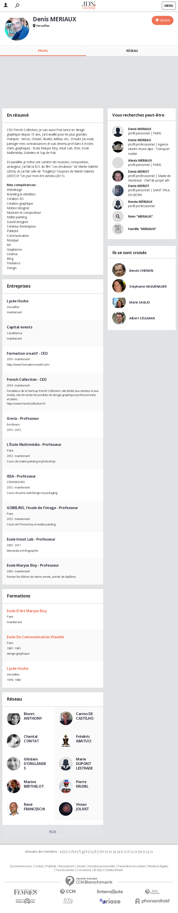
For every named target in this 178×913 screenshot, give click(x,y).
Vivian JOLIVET (82, 806)
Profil (43, 51)
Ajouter (165, 20)
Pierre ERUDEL (82, 784)
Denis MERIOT (138, 171)
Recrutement (66, 866)
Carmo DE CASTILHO (85, 716)
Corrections (84, 870)
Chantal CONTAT (31, 738)
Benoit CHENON (141, 270)
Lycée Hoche (17, 668)
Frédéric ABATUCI (83, 738)
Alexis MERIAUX (140, 160)
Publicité (51, 866)
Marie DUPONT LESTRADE (84, 764)
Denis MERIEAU (139, 140)
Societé (81, 866)
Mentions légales (158, 866)
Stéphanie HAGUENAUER (148, 286)
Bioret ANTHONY (33, 716)
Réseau (132, 51)
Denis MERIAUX (139, 129)
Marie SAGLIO (139, 302)
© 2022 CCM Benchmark (108, 870)
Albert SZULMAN (142, 318)
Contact (39, 866)
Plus (52, 831)
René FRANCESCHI (34, 806)
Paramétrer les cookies (132, 866)
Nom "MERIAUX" (140, 216)
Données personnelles (101, 866)
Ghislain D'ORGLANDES (35, 764)
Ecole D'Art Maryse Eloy (26, 610)
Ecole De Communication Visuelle (35, 636)
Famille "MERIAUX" (142, 229)
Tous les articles (64, 870)
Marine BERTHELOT (34, 784)
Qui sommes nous (21, 866)
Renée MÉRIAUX (140, 201)
